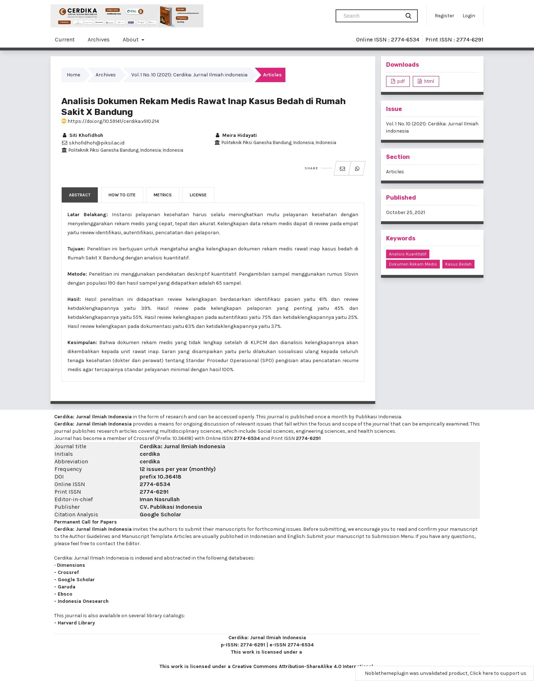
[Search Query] (371, 16)
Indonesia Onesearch (83, 601)
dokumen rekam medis (413, 264)
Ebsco (65, 594)
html (428, 81)
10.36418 (169, 476)
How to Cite (122, 194)
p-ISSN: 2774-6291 (243, 645)
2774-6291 (308, 438)
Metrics (163, 194)
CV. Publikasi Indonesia (171, 506)
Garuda (66, 587)
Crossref (68, 572)
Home (73, 75)
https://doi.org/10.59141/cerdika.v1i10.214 (110, 121)
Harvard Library (76, 623)
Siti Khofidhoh (82, 135)
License (198, 194)
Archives (99, 39)
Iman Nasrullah (160, 499)
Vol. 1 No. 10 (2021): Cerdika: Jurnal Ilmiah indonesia (189, 75)
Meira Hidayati (235, 135)
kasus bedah (458, 264)
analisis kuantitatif (407, 254)
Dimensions (71, 565)
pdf (400, 81)
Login (469, 16)
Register (444, 16)
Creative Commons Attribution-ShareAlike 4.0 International (302, 666)
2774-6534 (247, 438)
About (131, 39)
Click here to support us (498, 673)
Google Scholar (160, 514)
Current (65, 39)
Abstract (80, 194)
